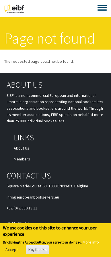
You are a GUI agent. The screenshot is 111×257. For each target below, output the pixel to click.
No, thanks (37, 251)
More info (91, 243)
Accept (11, 251)
